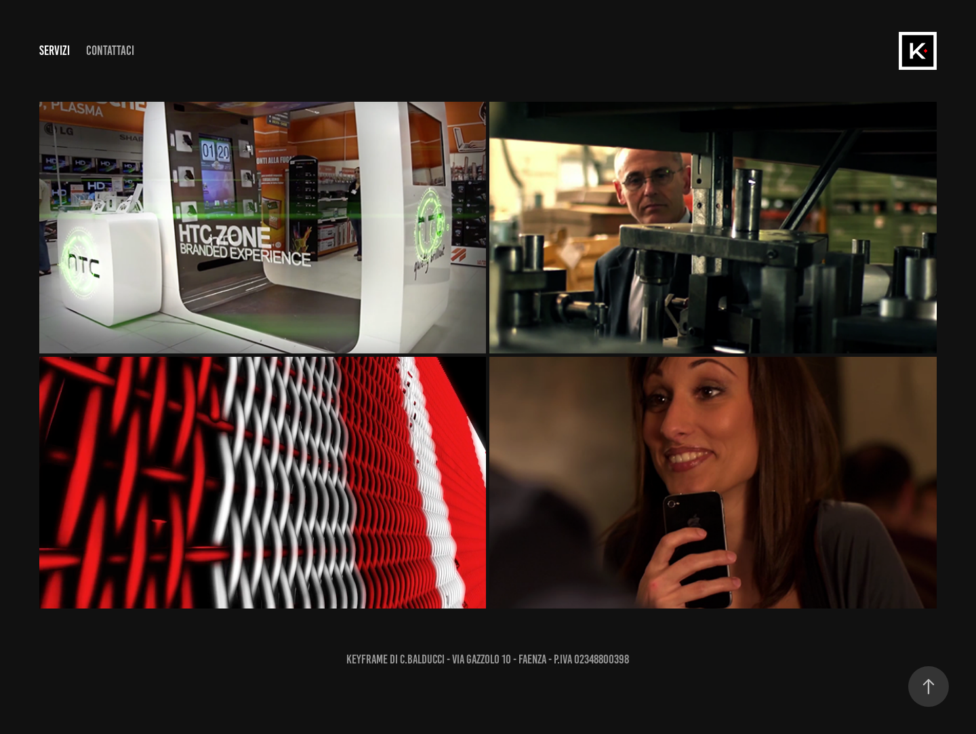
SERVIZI (54, 50)
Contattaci (110, 50)
